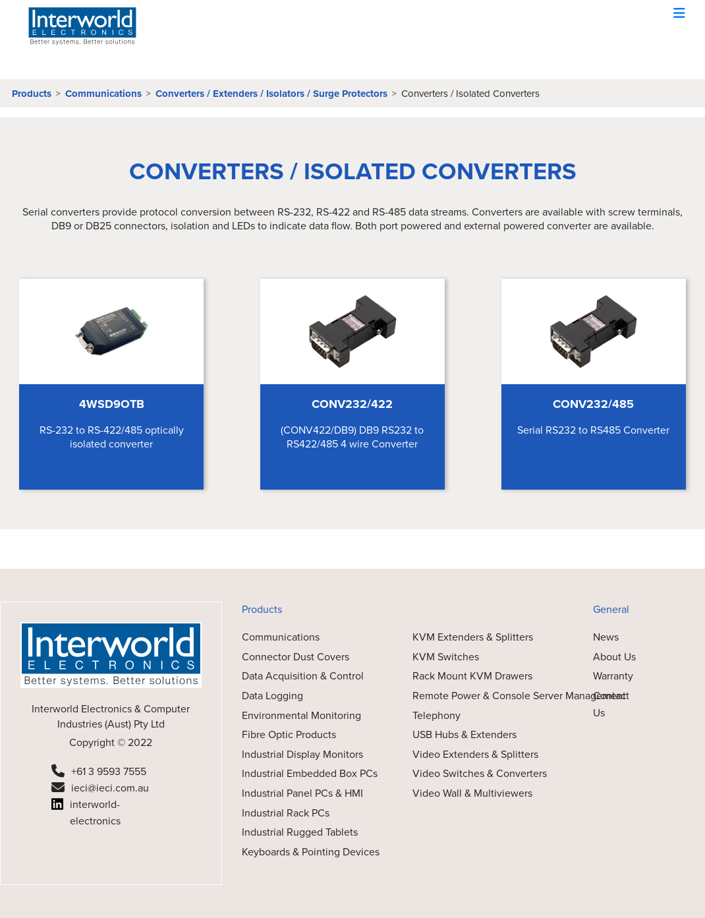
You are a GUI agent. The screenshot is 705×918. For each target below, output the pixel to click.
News (606, 637)
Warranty (613, 675)
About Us (614, 656)
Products (31, 93)
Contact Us (611, 704)
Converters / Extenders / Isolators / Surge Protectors (271, 93)
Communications (103, 93)
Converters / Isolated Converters (470, 93)
